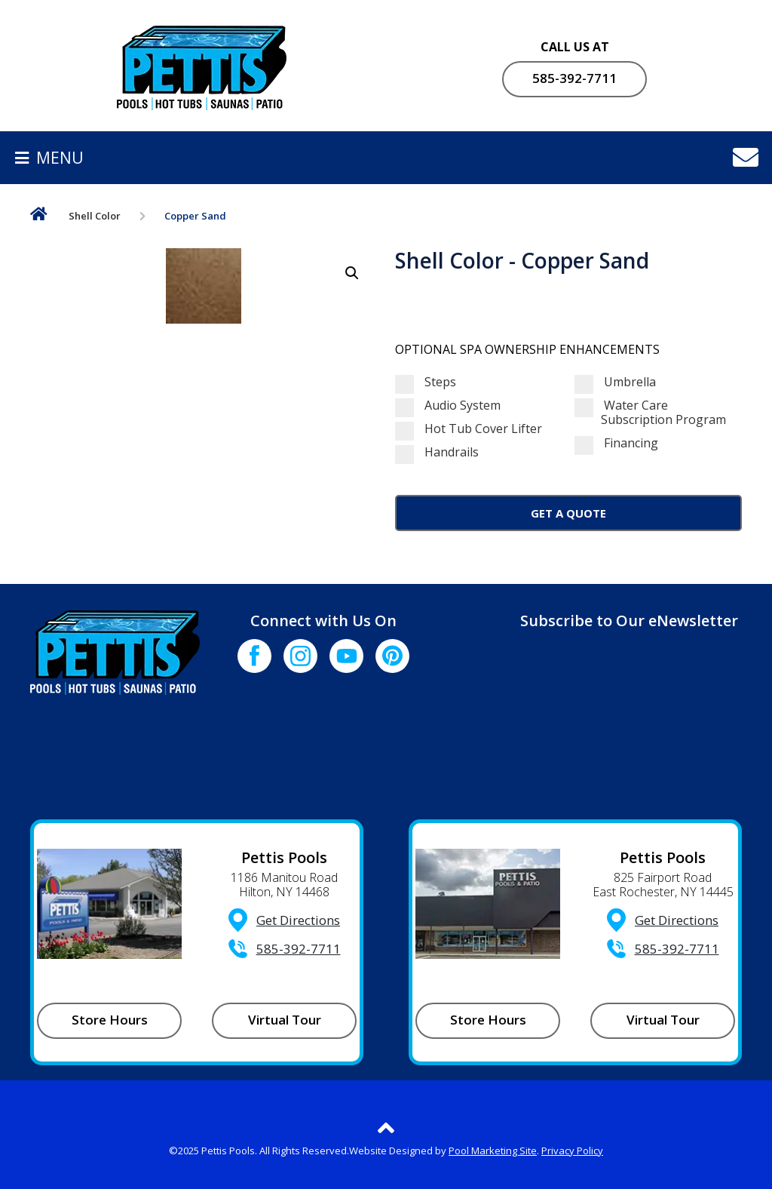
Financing (616, 443)
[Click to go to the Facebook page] (254, 656)
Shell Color (95, 216)
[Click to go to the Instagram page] (300, 656)
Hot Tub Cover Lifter (468, 429)
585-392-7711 (574, 78)
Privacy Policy (572, 1150)
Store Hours (110, 1019)
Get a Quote (568, 513)
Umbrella (615, 382)
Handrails (437, 452)
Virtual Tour (284, 1019)
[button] (352, 273)
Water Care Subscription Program (650, 412)
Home (38, 217)
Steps (425, 382)
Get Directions (298, 920)
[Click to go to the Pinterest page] (392, 656)
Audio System (448, 405)
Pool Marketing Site (493, 1150)
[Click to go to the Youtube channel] (346, 656)
